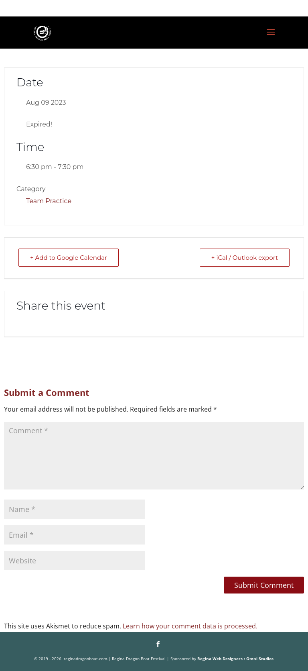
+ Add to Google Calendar (68, 257)
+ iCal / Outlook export (244, 257)
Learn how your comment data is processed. (190, 626)
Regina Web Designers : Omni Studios (235, 658)
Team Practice (48, 201)
